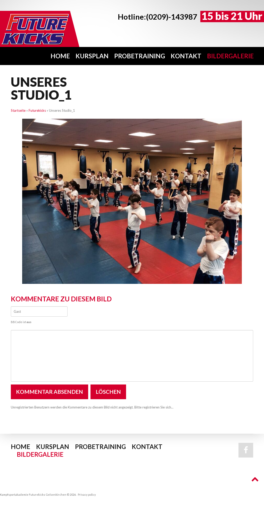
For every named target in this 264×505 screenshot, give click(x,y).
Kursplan (92, 56)
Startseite (18, 110)
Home (60, 56)
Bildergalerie (230, 56)
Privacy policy (87, 494)
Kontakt (186, 56)
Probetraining (139, 56)
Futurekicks (37, 110)
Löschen (108, 391)
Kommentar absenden (49, 391)
